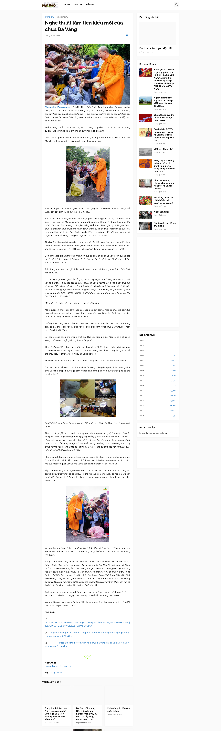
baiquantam (62, 17)
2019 (157, 370)
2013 (157, 400)
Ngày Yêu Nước (161, 212)
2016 (157, 385)
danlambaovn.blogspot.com (58, 666)
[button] (176, 4)
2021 (157, 360)
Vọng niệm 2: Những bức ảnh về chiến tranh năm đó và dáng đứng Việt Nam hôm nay (164, 166)
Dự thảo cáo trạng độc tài (155, 48)
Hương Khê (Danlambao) (57, 107)
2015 (157, 390)
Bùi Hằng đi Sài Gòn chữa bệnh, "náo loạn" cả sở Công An (164, 200)
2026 (157, 340)
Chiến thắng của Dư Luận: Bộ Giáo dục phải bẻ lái (164, 118)
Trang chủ (49, 17)
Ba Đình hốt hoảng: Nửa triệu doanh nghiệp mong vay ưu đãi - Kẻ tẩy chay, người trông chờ (86, 714)
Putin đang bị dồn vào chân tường (118, 709)
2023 (157, 350)
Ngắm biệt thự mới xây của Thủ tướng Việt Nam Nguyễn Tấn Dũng (163, 101)
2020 (157, 365)
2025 (157, 345)
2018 (157, 375)
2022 (157, 355)
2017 (157, 380)
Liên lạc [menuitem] (90, 5)
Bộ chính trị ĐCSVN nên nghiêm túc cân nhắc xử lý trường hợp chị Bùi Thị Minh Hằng (164, 135)
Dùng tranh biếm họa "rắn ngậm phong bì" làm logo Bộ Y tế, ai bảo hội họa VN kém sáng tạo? (56, 714)
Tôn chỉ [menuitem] (78, 5)
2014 (157, 395)
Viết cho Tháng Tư (163, 149)
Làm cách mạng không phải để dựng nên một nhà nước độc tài (164, 184)
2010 (157, 415)
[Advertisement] (157, 282)
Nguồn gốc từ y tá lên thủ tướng (165, 224)
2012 (157, 405)
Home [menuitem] (67, 5)
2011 (157, 410)
